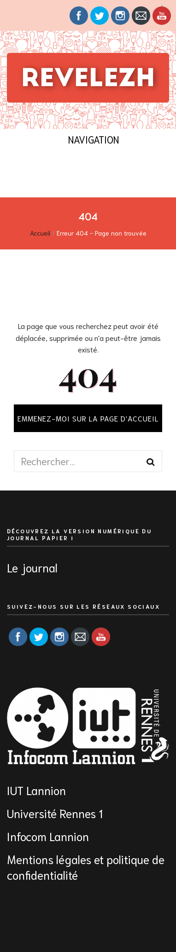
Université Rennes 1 (56, 812)
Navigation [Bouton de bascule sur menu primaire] (87, 139)
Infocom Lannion (48, 835)
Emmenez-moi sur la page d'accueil (88, 418)
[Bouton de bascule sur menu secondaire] (11, 15)
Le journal (32, 567)
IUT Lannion (36, 789)
